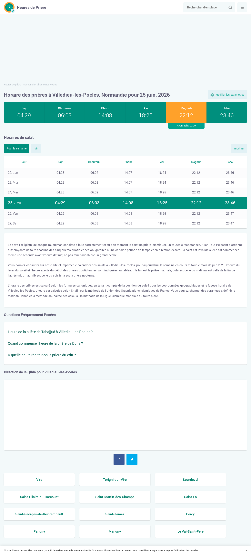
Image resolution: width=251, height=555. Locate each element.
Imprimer (239, 148)
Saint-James (218, 497)
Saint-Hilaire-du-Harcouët (218, 479)
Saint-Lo (94, 497)
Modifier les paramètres (230, 94)
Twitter (131, 459)
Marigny (156, 514)
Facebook (119, 459)
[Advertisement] (125, 49)
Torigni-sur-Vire (94, 479)
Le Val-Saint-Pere (219, 514)
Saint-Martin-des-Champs (32, 497)
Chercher (230, 7)
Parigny (94, 514)
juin (36, 148)
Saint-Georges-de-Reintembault (156, 497)
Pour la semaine (16, 148)
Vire (32, 479)
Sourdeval (156, 479)
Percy (32, 514)
